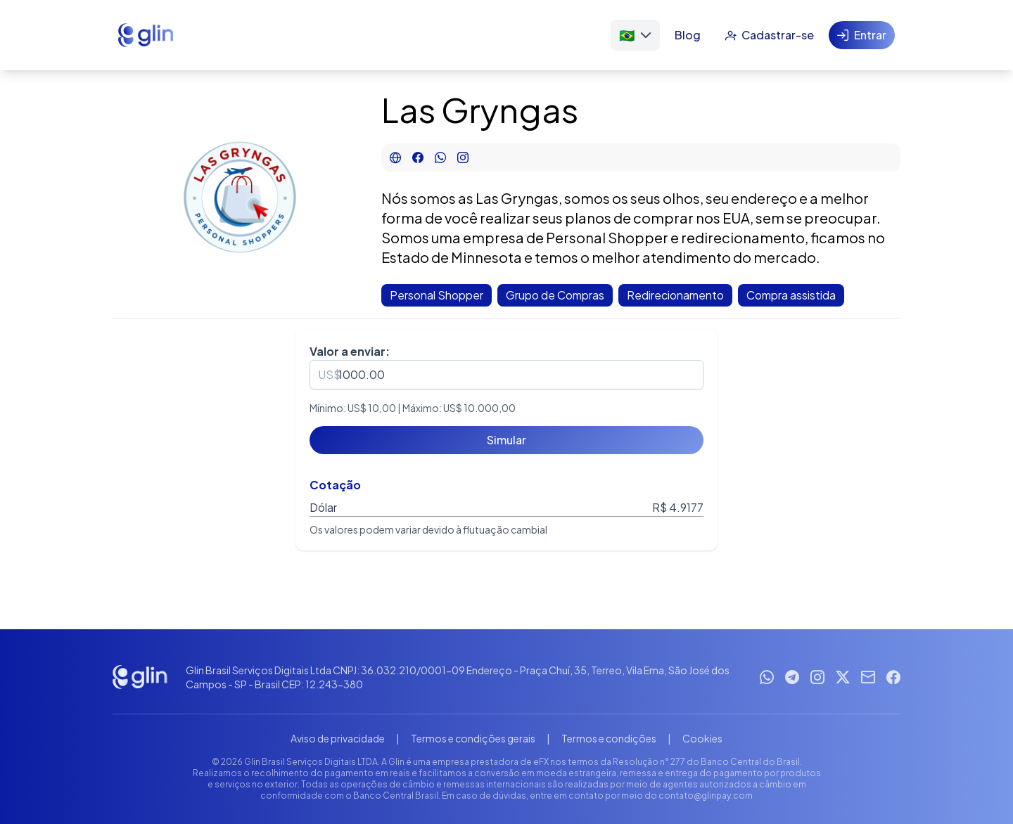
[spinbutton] (506, 375)
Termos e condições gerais (473, 738)
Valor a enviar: (350, 351)
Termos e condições (608, 738)
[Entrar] (862, 35)
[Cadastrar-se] (769, 35)
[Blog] (687, 35)
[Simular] (506, 440)
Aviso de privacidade (338, 738)
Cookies (702, 738)
